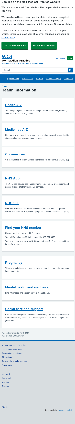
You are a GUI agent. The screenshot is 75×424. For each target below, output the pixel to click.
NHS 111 (12, 203)
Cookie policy (7, 378)
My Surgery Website (65, 410)
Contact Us (68, 79)
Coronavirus (15, 154)
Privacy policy (7, 365)
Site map (5, 386)
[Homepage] (28, 58)
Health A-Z (13, 105)
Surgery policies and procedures (14, 361)
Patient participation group (12, 349)
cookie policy (8, 37)
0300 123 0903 (36, 63)
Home (5, 86)
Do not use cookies (44, 45)
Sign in (5, 407)
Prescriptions (27, 79)
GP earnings (7, 357)
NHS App (12, 178)
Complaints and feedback (11, 353)
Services (39, 79)
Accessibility (6, 374)
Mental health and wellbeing (27, 287)
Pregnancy (13, 262)
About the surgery (53, 79)
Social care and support (24, 309)
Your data (5, 382)
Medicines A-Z (16, 129)
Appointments (13, 79)
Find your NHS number (23, 227)
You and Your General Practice (14, 345)
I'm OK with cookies (15, 45)
